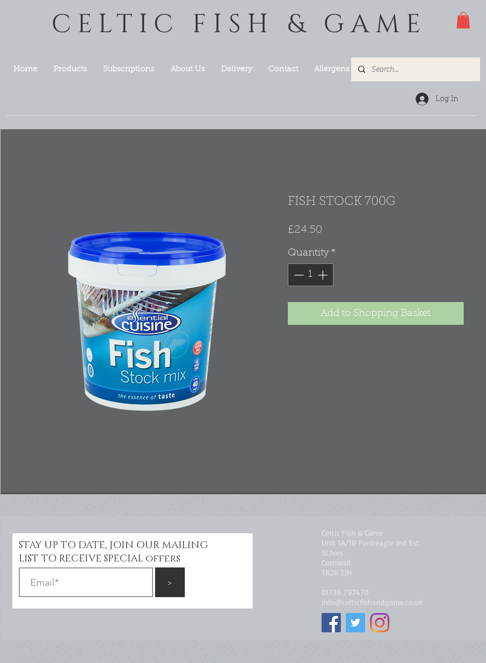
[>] (170, 582)
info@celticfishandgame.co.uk (372, 602)
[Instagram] (379, 622)
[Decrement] (297, 275)
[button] (463, 20)
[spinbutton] (310, 275)
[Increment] (323, 275)
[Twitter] (355, 622)
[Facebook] (331, 622)
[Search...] (415, 69)
